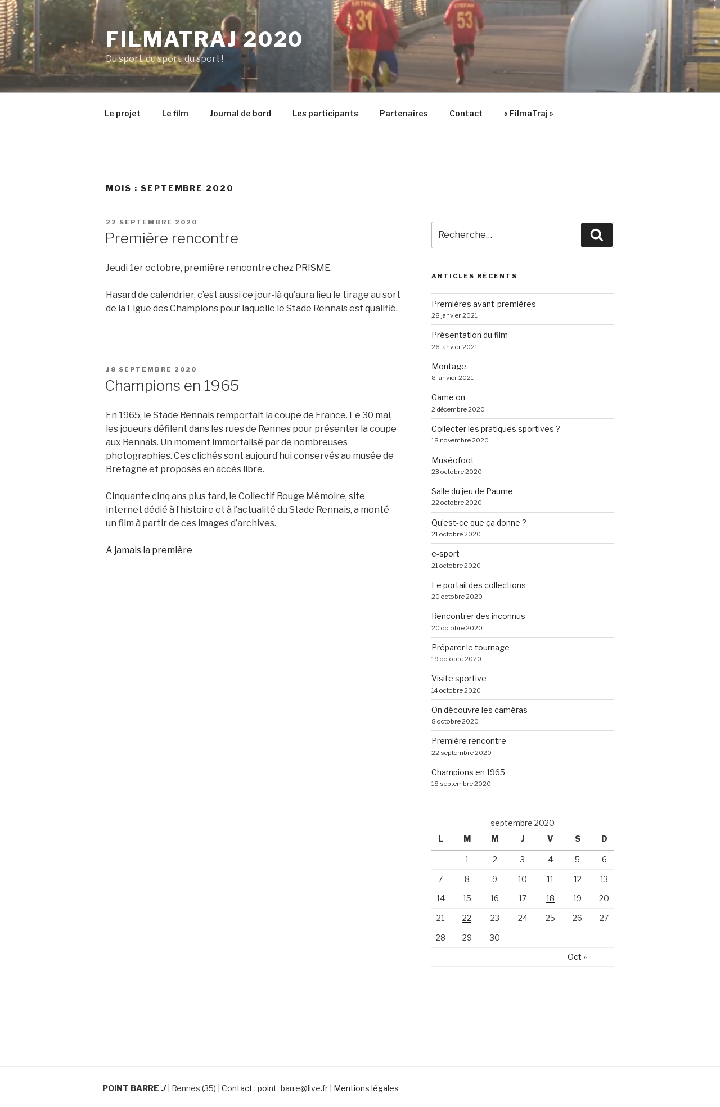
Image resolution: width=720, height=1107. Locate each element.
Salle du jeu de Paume (472, 491)
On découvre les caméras (479, 710)
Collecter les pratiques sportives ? (495, 428)
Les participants (325, 113)
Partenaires (404, 113)
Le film (175, 113)
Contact (466, 113)
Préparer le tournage (470, 647)
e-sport (445, 553)
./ (163, 1088)
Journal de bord (240, 113)
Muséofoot (452, 460)
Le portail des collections (478, 585)
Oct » (577, 956)
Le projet (123, 113)
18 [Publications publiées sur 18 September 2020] (550, 898)
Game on (448, 397)
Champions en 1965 (172, 385)
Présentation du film (469, 335)
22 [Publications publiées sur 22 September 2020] (466, 918)
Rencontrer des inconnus (478, 616)
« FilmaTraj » (529, 113)
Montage (448, 366)
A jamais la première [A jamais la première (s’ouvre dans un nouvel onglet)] (149, 550)
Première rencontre (171, 238)
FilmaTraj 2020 (205, 39)
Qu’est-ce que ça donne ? (478, 522)
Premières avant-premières (483, 304)
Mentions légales (366, 1088)
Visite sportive (459, 678)
